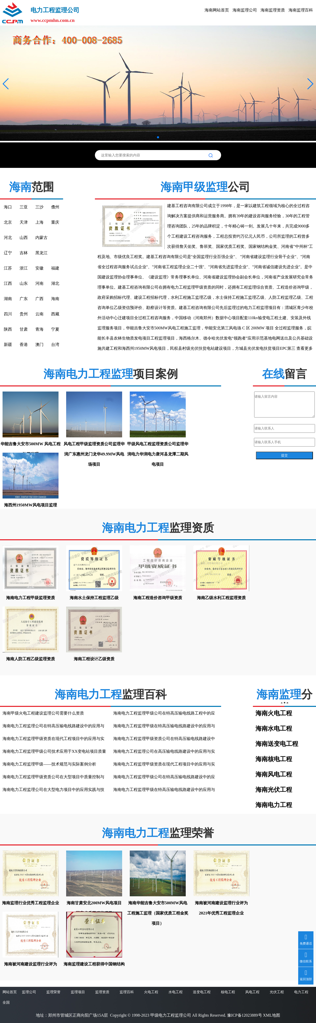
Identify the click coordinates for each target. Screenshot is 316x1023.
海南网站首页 (217, 10)
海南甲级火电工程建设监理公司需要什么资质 (43, 713)
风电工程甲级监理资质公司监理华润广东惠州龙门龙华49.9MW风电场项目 (94, 454)
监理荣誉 (53, 992)
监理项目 (78, 992)
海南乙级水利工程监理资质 (221, 597)
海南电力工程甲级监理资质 (30, 597)
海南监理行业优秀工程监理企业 (30, 902)
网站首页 (10, 992)
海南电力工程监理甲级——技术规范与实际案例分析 (49, 764)
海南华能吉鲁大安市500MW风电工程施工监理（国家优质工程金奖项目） (157, 913)
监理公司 (29, 992)
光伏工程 (277, 992)
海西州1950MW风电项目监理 (30, 505)
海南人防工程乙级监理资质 (30, 658)
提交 (284, 455)
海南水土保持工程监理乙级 (94, 597)
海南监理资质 (273, 10)
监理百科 (127, 992)
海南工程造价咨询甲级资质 (157, 597)
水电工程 (175, 992)
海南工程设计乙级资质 (94, 658)
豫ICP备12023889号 (244, 1015)
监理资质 (102, 992)
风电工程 (252, 992)
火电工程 (151, 992)
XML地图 (271, 1015)
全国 (6, 1002)
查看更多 (304, 348)
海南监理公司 (245, 10)
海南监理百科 (301, 10)
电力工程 (301, 992)
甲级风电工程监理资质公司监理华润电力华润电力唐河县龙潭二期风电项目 (157, 454)
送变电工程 (202, 992)
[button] (6, 83)
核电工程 (228, 992)
